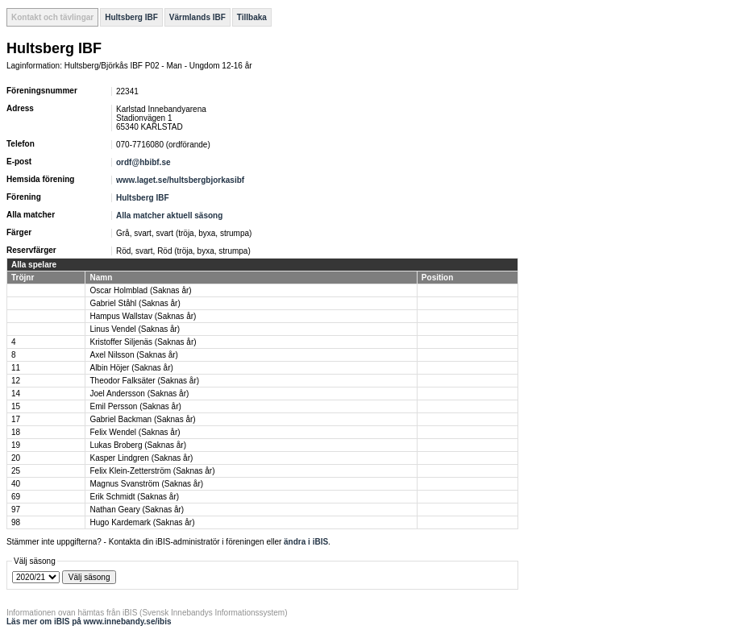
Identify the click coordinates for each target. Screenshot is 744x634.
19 (15, 445)
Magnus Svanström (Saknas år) (146, 483)
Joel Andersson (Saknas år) (139, 393)
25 (15, 470)
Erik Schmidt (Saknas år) (134, 496)
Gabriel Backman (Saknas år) (142, 419)
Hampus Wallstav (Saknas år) (142, 316)
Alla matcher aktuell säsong (169, 215)
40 (15, 483)
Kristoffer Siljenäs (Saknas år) (142, 342)
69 (15, 496)
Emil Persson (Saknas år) (135, 406)
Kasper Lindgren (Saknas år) (141, 458)
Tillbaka (252, 17)
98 (15, 522)
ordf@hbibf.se (143, 162)
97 (15, 509)
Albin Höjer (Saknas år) (130, 367)
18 (15, 432)
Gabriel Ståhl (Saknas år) (134, 303)
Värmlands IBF (197, 17)
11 (15, 367)
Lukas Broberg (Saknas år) (137, 445)
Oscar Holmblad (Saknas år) (140, 290)
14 (15, 393)
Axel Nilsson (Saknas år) (133, 354)
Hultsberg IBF (131, 17)
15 (15, 406)
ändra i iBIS (306, 541)
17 (15, 419)
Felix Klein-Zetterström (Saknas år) (151, 470)
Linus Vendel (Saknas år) (134, 329)
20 (15, 458)
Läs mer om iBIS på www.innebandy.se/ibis (89, 621)
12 (15, 380)
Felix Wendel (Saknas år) (134, 432)
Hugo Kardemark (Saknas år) (141, 522)
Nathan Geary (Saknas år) (136, 509)
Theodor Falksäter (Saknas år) (144, 380)
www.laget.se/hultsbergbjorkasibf (180, 180)
